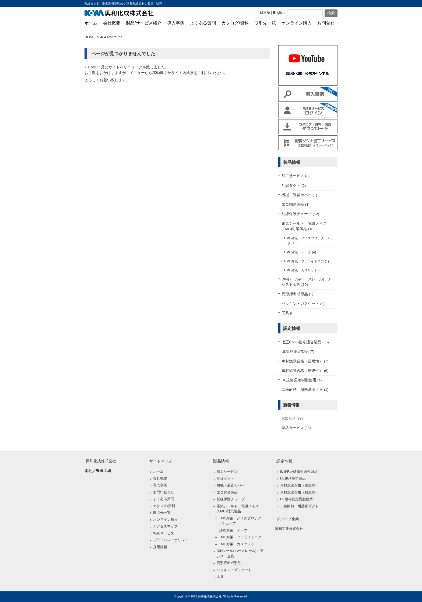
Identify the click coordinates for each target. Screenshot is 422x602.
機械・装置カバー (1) (299, 195)
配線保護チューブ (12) (300, 214)
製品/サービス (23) (296, 428)
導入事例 (160, 485)
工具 (220, 577)
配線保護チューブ (231, 499)
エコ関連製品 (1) (296, 204)
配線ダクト (225, 479)
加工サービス (227, 472)
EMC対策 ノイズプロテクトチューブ (240, 521)
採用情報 (160, 547)
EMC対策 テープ (233, 530)
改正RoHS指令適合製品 (299, 472)
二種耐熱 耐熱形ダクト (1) (305, 390)
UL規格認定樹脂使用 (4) (302, 380)
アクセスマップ (165, 526)
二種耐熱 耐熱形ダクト (299, 506)
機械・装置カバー (231, 485)
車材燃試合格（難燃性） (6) (305, 371)
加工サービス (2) (296, 176)
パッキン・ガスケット (234, 570)
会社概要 (160, 478)
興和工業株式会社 (289, 529)
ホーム (158, 471)
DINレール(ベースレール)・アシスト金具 (240, 553)
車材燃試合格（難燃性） (299, 492)
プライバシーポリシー (170, 540)
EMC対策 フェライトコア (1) (306, 261)
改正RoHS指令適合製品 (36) (305, 342)
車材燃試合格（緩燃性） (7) (305, 361)
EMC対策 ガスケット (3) (303, 270)
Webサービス (163, 533)
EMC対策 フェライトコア (240, 537)
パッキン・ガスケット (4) (303, 304)
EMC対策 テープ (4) (300, 252)
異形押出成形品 (229, 563)
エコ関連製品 (227, 492)
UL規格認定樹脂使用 (296, 499)
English (278, 12)
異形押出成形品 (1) (297, 294)
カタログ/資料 (164, 506)
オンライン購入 (165, 519)
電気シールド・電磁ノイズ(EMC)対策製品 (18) (304, 226)
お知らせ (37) (292, 418)
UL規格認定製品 (293, 479)
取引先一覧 (162, 513)
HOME (90, 37)
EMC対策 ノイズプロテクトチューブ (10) (308, 240)
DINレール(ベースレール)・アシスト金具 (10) (307, 282)
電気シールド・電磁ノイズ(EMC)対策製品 (238, 508)
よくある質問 (163, 499)
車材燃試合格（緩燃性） (299, 485)
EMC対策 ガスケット (236, 544)
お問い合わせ (163, 492)
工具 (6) (288, 313)
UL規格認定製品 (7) (298, 352)
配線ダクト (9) (294, 186)
